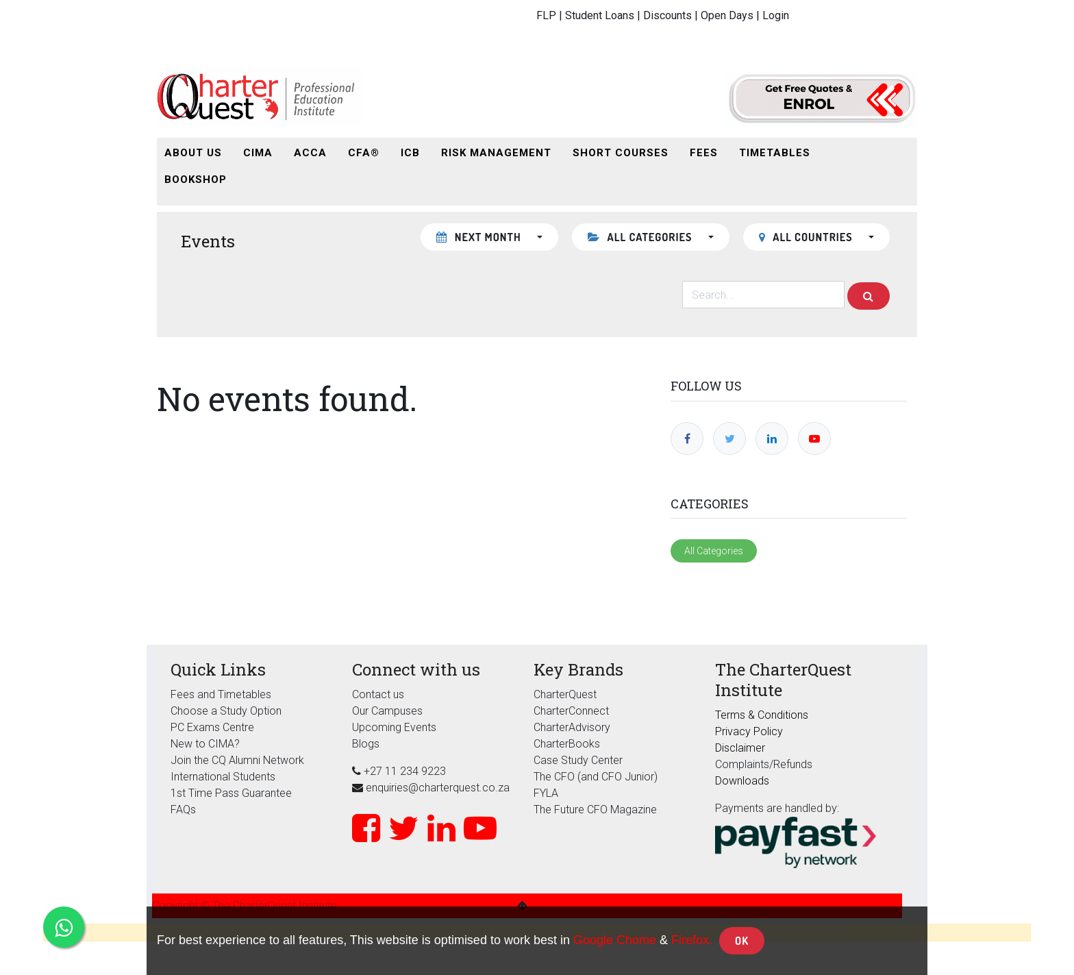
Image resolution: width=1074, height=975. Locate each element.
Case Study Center (578, 760)
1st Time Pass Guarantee (233, 793)
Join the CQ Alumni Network (237, 760)
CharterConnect (571, 710)
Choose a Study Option (226, 710)
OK (742, 941)
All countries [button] (807, 237)
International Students (223, 776)
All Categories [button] (641, 237)
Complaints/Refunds (763, 764)
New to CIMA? (205, 743)
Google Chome (614, 940)
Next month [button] (480, 237)
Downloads (742, 780)
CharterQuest (565, 694)
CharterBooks (567, 743)
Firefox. (691, 940)
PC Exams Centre (212, 727)
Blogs (365, 743)
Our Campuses (387, 710)
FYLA (546, 793)
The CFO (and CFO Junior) (596, 776)
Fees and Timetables (221, 694)
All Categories (713, 550)
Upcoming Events (394, 727)
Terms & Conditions (761, 714)
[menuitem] (193, 153)
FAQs (183, 809)
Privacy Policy (749, 731)
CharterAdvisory (572, 727)
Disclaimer (740, 747)
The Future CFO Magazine (595, 809)
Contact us (378, 694)
